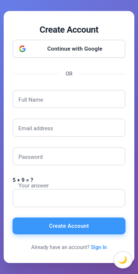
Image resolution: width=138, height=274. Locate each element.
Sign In (99, 247)
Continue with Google (75, 48)
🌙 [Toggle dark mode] (122, 259)
